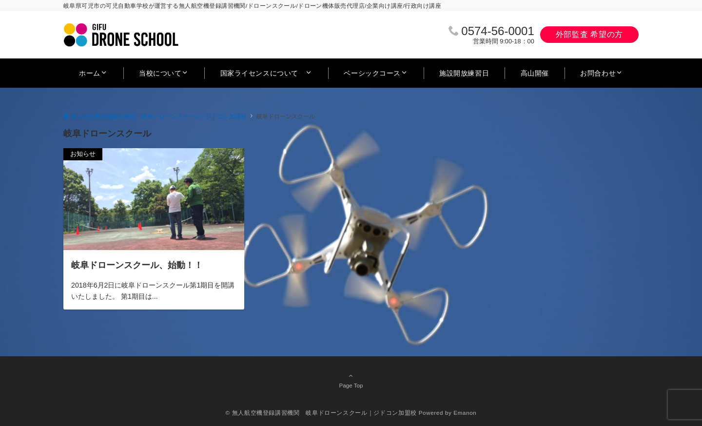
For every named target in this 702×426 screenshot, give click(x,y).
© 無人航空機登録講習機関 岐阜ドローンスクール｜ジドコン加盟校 (321, 412)
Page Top (351, 380)
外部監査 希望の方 (589, 34)
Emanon (464, 412)
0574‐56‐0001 (497, 31)
